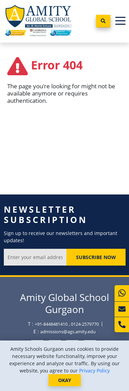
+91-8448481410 (51, 324)
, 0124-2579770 (84, 324)
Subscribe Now (96, 257)
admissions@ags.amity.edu (68, 331)
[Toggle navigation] (120, 21)
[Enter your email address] (35, 257)
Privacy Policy (94, 370)
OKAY (64, 380)
